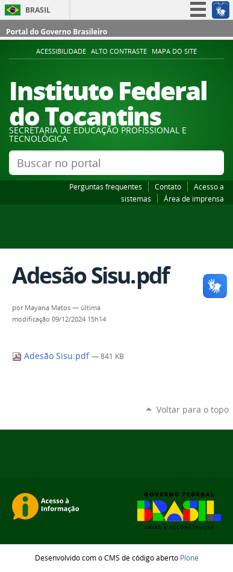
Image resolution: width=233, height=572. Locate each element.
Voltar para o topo (193, 409)
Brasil (38, 10)
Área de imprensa (194, 198)
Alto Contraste (119, 51)
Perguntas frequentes (105, 186)
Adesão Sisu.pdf (52, 356)
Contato (168, 186)
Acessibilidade (61, 51)
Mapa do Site (174, 51)
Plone (189, 557)
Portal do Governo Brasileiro (56, 32)
